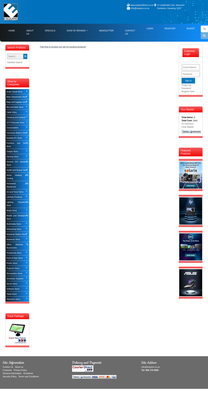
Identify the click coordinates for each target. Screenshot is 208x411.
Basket (191, 28)
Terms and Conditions (28, 376)
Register (170, 28)
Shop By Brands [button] (76, 30)
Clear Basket (188, 127)
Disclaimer (28, 373)
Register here (188, 91)
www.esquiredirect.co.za (141, 5)
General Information (12, 373)
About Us (30, 32)
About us (19, 367)
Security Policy (10, 376)
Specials (50, 30)
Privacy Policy (20, 370)
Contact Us (130, 32)
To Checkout (187, 124)
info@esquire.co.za (140, 8)
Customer (7, 370)
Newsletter (106, 30)
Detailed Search (14, 62)
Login (149, 28)
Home (15, 30)
